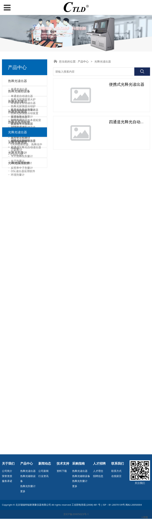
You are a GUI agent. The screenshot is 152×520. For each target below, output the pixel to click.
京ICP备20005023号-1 (76, 515)
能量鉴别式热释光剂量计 (26, 239)
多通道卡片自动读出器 (24, 132)
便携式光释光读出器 (23, 364)
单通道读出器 (19, 90)
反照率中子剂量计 (22, 416)
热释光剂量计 (17, 209)
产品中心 (83, 61)
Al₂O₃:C (15, 319)
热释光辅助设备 (19, 148)
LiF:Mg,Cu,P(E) (20, 312)
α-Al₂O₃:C (16, 390)
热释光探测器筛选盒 (23, 199)
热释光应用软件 (19, 336)
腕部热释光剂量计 (22, 232)
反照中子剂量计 (20, 246)
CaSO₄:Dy (17, 326)
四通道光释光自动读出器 (26, 371)
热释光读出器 (17, 81)
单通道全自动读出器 (23, 104)
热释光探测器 (17, 282)
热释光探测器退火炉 (23, 158)
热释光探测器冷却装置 (24, 172)
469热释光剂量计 (21, 272)
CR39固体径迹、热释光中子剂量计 (26, 255)
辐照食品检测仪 (20, 138)
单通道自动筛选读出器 (24, 111)
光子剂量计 (18, 409)
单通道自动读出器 (22, 97)
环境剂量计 (18, 423)
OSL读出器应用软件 (23, 442)
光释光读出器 (17, 355)
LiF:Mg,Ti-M (18, 298)
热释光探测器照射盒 (23, 192)
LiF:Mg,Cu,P (18, 305)
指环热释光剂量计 (22, 225)
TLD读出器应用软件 (23, 345)
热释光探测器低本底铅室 (26, 178)
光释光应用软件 (19, 433)
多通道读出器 (19, 118)
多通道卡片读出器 (22, 125)
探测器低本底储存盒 (23, 185)
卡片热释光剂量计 (22, 265)
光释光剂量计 (17, 400)
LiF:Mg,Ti (16, 291)
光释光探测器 (17, 381)
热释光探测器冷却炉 (23, 164)
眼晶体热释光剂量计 (23, 218)
